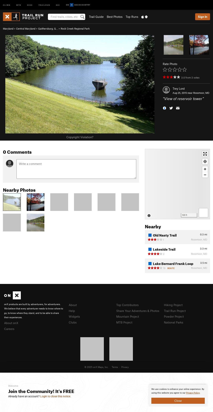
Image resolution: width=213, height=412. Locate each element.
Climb (6, 5)
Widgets (74, 316)
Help (72, 311)
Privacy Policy (193, 393)
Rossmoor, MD (201, 92)
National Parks (173, 322)
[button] (164, 108)
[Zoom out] (205, 175)
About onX (11, 323)
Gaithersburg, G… (48, 28)
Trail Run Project (175, 311)
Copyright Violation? (79, 137)
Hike (30, 5)
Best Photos (114, 16)
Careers (9, 329)
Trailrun (44, 5)
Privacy (125, 367)
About (73, 305)
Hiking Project (173, 305)
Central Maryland (25, 28)
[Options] (203, 212)
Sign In (202, 16)
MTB (18, 5)
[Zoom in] (205, 169)
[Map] (177, 184)
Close (178, 400)
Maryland (8, 28)
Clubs (73, 322)
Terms (115, 367)
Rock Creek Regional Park (75, 28)
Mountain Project (127, 316)
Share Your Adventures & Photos (137, 311)
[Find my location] (205, 161)
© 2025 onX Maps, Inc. (96, 367)
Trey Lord (179, 88)
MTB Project (124, 322)
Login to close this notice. (55, 396)
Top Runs (132, 16)
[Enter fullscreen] (205, 154)
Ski (58, 5)
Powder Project (174, 316)
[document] (178, 395)
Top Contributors (127, 305)
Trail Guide (96, 16)
